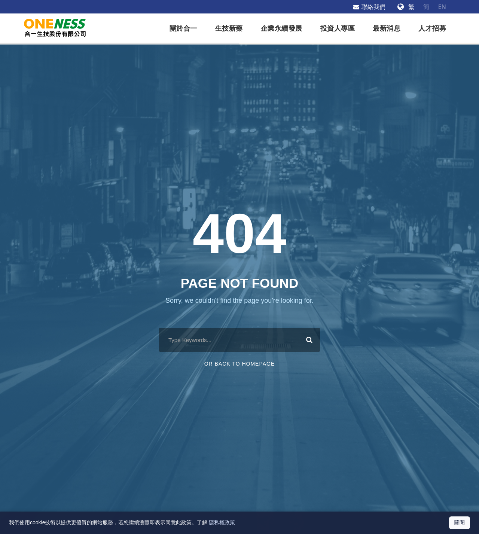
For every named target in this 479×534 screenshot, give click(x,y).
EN (442, 7)
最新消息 (386, 28)
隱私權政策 (222, 522)
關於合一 (183, 28)
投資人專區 (337, 28)
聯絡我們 (369, 7)
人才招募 (432, 28)
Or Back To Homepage (239, 364)
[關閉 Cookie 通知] (459, 522)
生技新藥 (229, 28)
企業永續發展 (281, 28)
